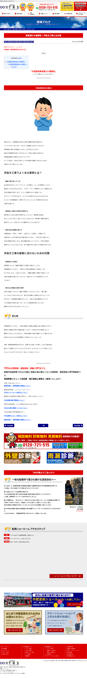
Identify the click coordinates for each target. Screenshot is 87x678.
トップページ (6, 646)
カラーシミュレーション (73, 650)
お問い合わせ (6, 654)
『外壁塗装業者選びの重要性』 (16, 62)
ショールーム (6, 650)
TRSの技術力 (31, 13)
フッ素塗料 (28, 654)
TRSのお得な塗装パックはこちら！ (16, 408)
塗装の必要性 (7, 42)
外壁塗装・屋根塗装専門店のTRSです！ (15, 49)
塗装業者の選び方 (29, 42)
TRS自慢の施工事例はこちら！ (14, 400)
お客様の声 (68, 13)
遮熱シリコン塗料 (29, 652)
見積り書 (22, 42)
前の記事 (77, 425)
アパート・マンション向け (52, 656)
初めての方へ (6, 14)
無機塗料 (27, 656)
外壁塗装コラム (71, 656)
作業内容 (14, 42)
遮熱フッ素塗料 (50, 652)
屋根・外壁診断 (71, 648)
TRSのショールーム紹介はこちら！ (16, 392)
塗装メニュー (43, 13)
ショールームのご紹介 (80, 13)
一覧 (43, 425)
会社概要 (5, 648)
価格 (18, 42)
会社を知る (19, 13)
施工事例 (56, 13)
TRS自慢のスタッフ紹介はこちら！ (16, 416)
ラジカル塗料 (28, 650)
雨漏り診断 (70, 646)
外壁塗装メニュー (28, 646)
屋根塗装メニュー (50, 646)
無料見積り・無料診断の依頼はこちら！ (17, 386)
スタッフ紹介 (6, 652)
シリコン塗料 (28, 648)
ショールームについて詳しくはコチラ (65, 576)
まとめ (14, 67)
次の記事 (10, 425)
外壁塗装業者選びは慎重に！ (18, 64)
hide (19, 58)
